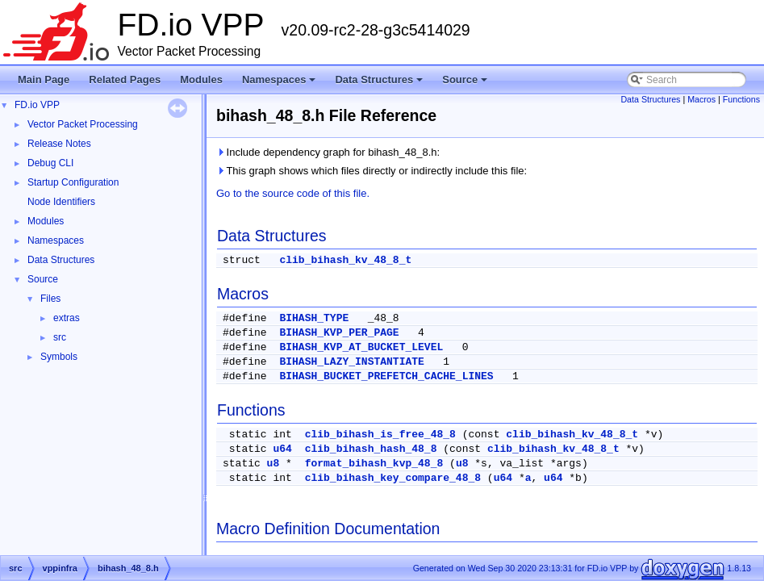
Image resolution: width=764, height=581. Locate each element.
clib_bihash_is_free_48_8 (380, 434)
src (59, 337)
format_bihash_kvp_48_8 (374, 464)
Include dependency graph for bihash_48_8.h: (328, 152)
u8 (273, 464)
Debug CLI (50, 163)
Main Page (43, 79)
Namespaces (280, 83)
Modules (201, 79)
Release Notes (59, 143)
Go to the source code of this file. (292, 193)
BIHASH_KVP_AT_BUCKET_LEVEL (361, 347)
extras (66, 318)
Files (50, 298)
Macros (701, 99)
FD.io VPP (37, 105)
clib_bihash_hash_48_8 (371, 449)
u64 (282, 449)
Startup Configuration (73, 182)
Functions (741, 99)
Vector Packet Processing (82, 124)
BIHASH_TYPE (314, 318)
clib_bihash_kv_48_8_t (345, 260)
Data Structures (380, 83)
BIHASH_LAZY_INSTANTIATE (351, 362)
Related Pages (125, 79)
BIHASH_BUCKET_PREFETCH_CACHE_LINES (386, 376)
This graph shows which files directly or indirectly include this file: (371, 171)
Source (466, 83)
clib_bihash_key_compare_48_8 (393, 478)
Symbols (58, 356)
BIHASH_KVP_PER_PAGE (339, 333)
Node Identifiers (61, 201)
